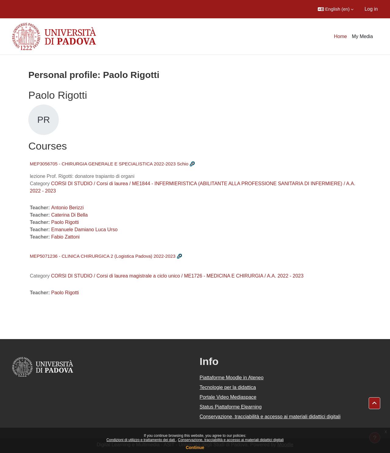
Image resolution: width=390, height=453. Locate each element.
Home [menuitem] (340, 36)
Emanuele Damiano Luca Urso (84, 229)
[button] (335, 9)
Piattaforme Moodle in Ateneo (232, 377)
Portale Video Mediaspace (228, 397)
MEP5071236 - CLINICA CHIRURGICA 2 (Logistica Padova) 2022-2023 (103, 256)
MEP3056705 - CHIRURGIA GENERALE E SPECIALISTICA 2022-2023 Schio (109, 163)
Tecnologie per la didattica (228, 387)
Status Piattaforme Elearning (231, 406)
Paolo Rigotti (65, 222)
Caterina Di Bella (69, 215)
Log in (371, 9)
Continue (195, 447)
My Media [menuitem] (362, 36)
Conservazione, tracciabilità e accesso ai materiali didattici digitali (231, 440)
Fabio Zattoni (65, 236)
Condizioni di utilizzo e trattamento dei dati (141, 440)
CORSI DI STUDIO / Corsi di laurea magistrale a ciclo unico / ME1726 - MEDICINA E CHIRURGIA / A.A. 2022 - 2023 (177, 275)
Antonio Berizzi (67, 207)
